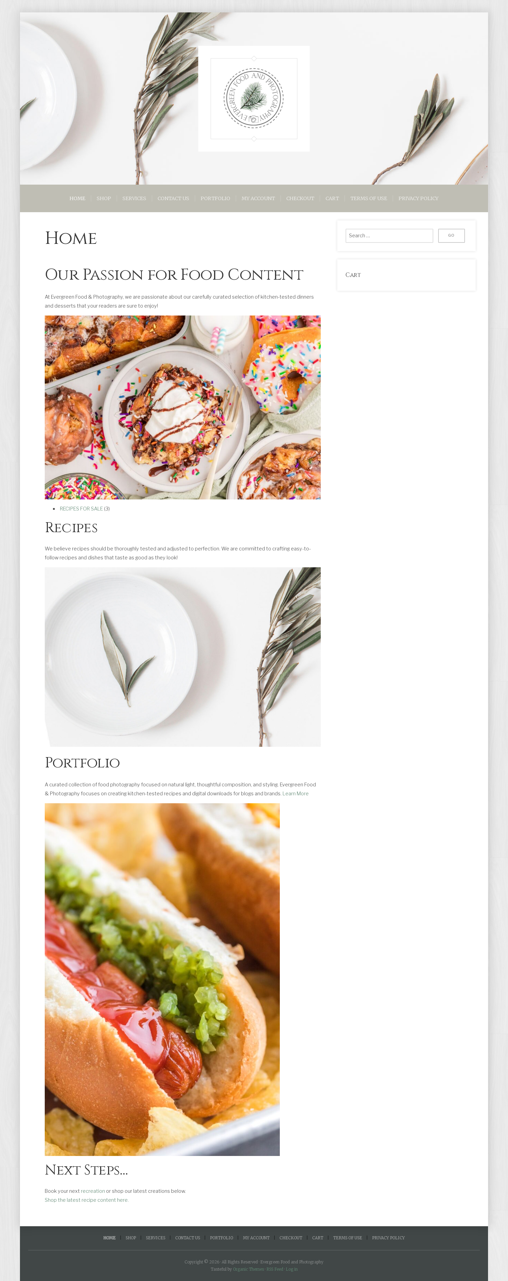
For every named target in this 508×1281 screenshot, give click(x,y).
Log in (292, 1269)
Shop (104, 198)
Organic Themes (248, 1269)
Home (77, 198)
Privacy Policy (418, 198)
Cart (332, 198)
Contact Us (173, 198)
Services (134, 198)
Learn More (296, 793)
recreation (93, 1191)
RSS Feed (274, 1269)
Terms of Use (368, 198)
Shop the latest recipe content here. (87, 1200)
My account (258, 198)
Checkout (300, 198)
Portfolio (215, 198)
